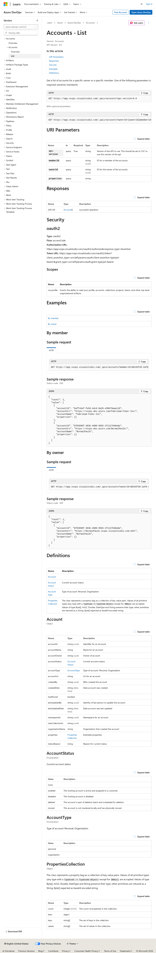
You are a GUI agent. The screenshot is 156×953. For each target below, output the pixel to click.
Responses (54, 60)
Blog (40, 950)
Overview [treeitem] (13, 42)
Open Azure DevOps (141, 12)
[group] (99, 120)
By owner (52, 323)
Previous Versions (26, 950)
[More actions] (148, 22)
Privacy (65, 950)
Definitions (54, 72)
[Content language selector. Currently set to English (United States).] (16, 943)
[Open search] (142, 4)
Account (67, 209)
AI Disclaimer (8, 950)
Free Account (120, 12)
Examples (53, 68)
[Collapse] (37, 20)
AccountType (73, 670)
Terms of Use (110, 950)
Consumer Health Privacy (86, 950)
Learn (49, 22)
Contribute (53, 950)
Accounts (90, 22)
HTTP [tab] (51, 350)
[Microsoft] (6, 4)
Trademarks (125, 950)
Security (53, 64)
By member (53, 318)
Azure (60, 22)
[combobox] (21, 26)
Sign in (149, 3)
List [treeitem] (12, 55)
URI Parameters (56, 56)
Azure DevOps (74, 22)
